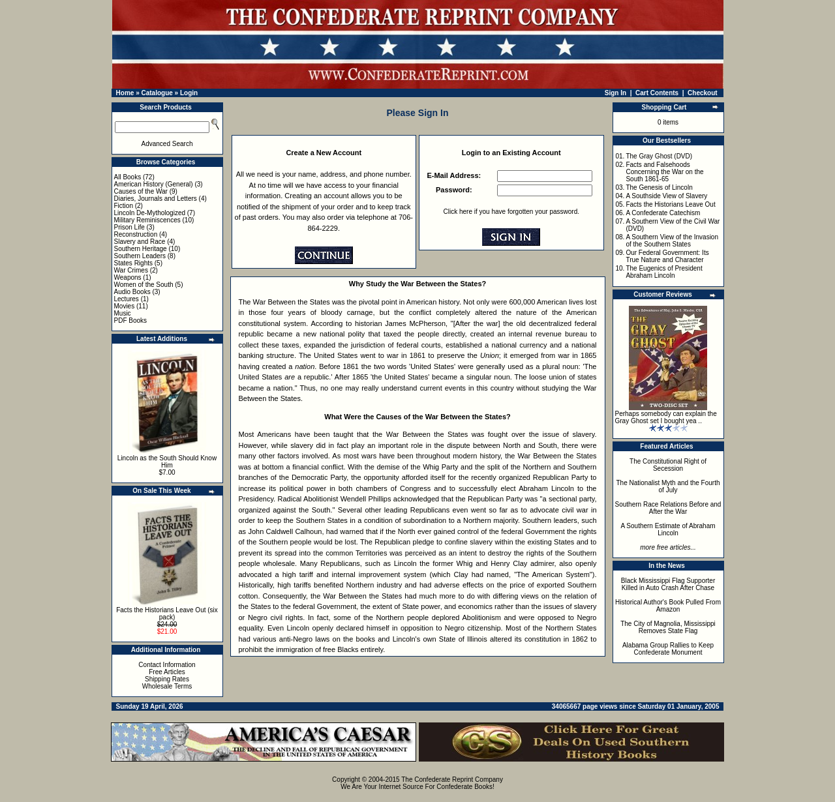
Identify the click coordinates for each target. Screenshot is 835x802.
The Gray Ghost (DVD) (659, 156)
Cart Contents (656, 93)
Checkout (703, 93)
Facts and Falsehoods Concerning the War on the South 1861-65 (664, 172)
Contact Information (166, 664)
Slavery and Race (140, 241)
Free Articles (167, 672)
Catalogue (156, 93)
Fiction (123, 205)
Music (122, 313)
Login (189, 93)
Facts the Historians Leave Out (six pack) (167, 613)
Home (125, 93)
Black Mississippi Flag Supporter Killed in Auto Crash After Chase (668, 584)
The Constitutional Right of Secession (668, 465)
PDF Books (130, 320)
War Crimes (131, 270)
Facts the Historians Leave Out (670, 204)
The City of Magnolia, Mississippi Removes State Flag (668, 627)
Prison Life (129, 227)
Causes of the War (141, 191)
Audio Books (132, 291)
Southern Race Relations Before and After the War (668, 508)
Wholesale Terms (167, 686)
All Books (128, 177)
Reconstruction (136, 234)
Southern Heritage (140, 248)
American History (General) (153, 184)
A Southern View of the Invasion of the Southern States (672, 240)
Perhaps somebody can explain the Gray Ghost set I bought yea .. (666, 417)
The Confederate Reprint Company (452, 779)
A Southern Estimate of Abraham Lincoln (667, 529)
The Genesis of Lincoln (659, 187)
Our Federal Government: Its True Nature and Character (667, 256)
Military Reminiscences (147, 220)
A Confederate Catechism (663, 212)
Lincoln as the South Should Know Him (167, 461)
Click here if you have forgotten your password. (511, 211)
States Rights (133, 263)
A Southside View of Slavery (666, 196)
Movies (124, 306)
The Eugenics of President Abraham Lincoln (664, 272)
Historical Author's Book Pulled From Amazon (668, 606)
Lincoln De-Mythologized (150, 212)
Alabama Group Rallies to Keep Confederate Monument (668, 649)
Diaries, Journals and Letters (155, 198)
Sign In (615, 93)
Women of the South (144, 284)
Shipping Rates (167, 679)
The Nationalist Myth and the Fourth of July (668, 486)
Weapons (128, 277)
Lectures (126, 299)
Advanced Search (167, 143)
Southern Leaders (140, 256)
